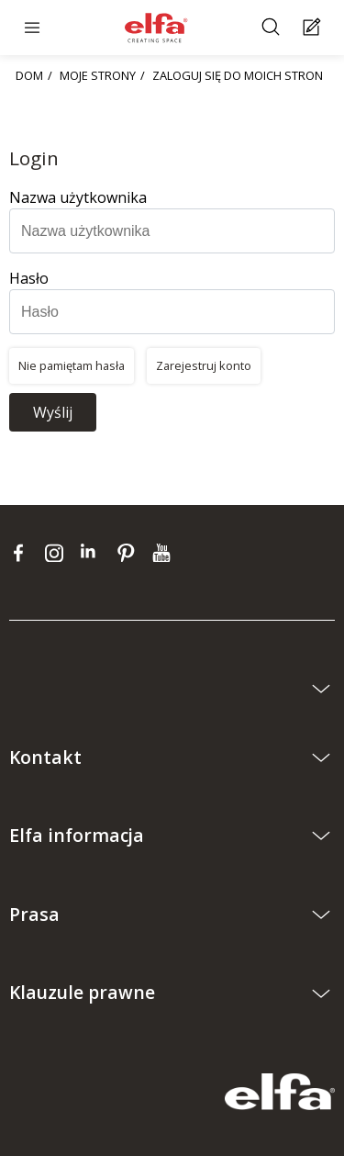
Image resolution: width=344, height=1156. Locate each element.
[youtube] (163, 553)
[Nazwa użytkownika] (172, 230)
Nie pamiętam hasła (71, 365)
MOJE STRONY (98, 75)
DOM (29, 75)
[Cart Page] (314, 28)
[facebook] (22, 553)
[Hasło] (172, 311)
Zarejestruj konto (203, 365)
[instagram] (58, 553)
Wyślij (52, 412)
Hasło (29, 278)
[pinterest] (130, 553)
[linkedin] (94, 553)
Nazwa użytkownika (78, 197)
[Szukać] (272, 28)
